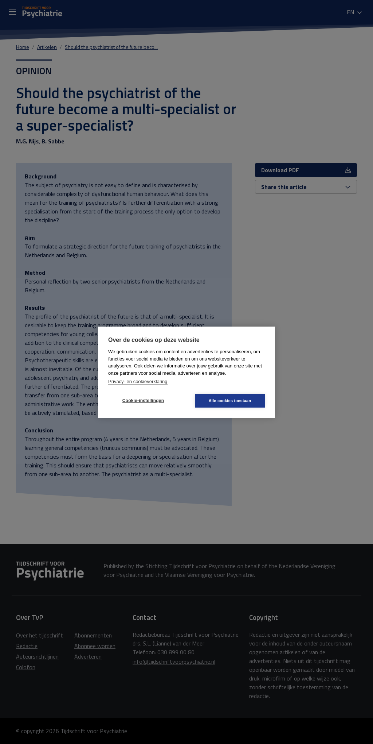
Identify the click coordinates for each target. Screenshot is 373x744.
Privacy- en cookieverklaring (138, 381)
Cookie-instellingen (143, 400)
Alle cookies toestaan (230, 400)
